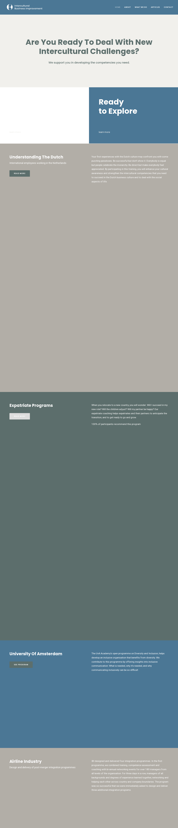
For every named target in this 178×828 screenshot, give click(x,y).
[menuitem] (118, 7)
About (127, 7)
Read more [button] (19, 173)
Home (117, 7)
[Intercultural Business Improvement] (23, 7)
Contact (168, 7)
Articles (155, 7)
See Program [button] (21, 664)
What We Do (141, 7)
